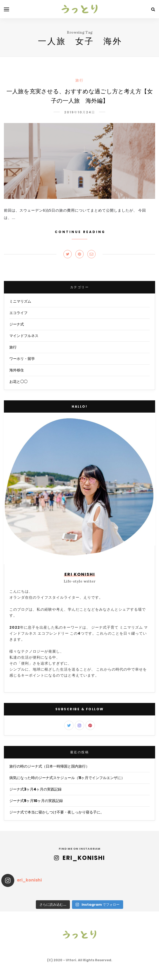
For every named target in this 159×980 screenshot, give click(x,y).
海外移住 (16, 370)
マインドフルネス (23, 335)
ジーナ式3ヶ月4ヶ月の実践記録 (35, 789)
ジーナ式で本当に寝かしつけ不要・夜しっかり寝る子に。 (56, 812)
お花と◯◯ (18, 381)
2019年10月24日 (79, 112)
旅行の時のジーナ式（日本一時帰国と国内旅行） (49, 766)
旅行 (79, 80)
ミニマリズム (20, 301)
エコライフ (18, 312)
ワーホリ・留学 (22, 358)
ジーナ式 (16, 324)
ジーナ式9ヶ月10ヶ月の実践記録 (36, 800)
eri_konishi (84, 858)
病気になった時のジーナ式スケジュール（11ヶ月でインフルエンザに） (67, 777)
